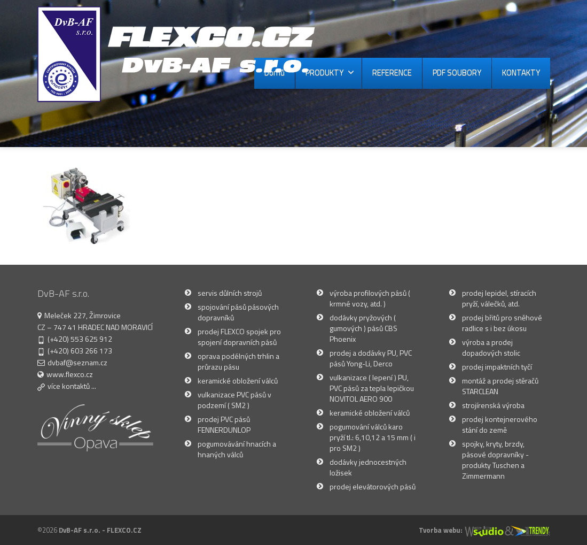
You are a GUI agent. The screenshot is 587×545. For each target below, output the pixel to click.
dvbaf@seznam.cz (77, 362)
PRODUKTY (330, 72)
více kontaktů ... (72, 386)
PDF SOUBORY (457, 72)
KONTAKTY (521, 72)
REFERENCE (392, 72)
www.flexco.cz (69, 374)
